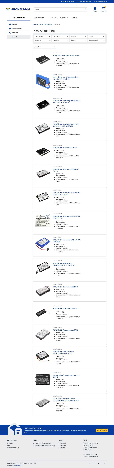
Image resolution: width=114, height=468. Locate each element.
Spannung (42, 40)
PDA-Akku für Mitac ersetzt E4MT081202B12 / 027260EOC (64, 264)
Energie (78, 40)
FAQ (8, 445)
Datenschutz (101, 464)
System (96, 36)
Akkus (41, 24)
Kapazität (60, 40)
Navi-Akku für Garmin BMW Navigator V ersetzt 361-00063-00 (66, 78)
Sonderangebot (96, 40)
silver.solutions (17, 465)
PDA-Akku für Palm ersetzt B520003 (65, 287)
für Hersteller (60, 36)
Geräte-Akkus (48, 24)
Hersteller (78, 36)
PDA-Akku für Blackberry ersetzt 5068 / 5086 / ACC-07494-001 (66, 102)
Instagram (63, 445)
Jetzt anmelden (102, 430)
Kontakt (74, 18)
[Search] (58, 9)
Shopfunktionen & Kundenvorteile (42, 443)
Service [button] (64, 18)
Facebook (63, 443)
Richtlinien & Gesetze (13, 447)
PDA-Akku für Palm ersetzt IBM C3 (65, 308)
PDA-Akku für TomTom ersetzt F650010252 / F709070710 (63, 353)
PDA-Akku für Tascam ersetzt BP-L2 (65, 330)
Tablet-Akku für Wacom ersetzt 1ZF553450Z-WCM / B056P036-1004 (66, 400)
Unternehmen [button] (40, 18)
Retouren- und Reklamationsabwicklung (44, 445)
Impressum (92, 464)
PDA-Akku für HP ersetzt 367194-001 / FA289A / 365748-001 (66, 194)
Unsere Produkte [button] (17, 18)
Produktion (54, 18)
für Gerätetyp (42, 36)
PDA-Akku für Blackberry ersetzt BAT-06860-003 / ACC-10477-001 (66, 125)
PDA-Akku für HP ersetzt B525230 (65, 148)
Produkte (35, 24)
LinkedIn (62, 447)
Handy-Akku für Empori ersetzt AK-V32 (66, 55)
